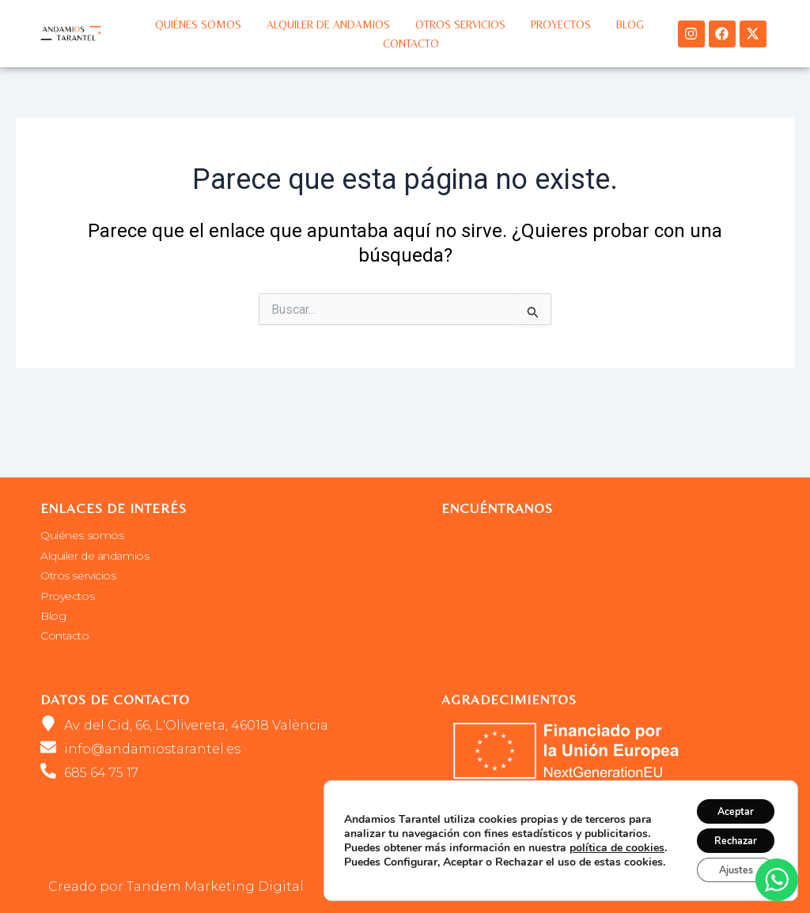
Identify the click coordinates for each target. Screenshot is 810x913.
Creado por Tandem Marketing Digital (176, 886)
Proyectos (561, 24)
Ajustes (727, 867)
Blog (630, 24)
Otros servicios (460, 24)
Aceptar (727, 801)
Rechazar (727, 834)
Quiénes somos (198, 24)
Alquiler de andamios (328, 24)
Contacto (411, 43)
